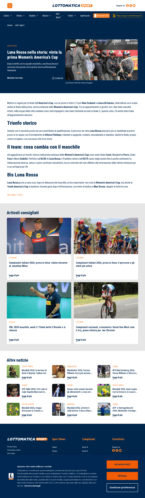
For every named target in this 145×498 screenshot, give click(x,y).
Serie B (85, 451)
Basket (32, 15)
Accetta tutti (122, 464)
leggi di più (14, 275)
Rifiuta (122, 475)
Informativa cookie (13, 450)
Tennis (19, 15)
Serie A (85, 447)
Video (70, 15)
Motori (46, 15)
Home (9, 25)
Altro (20, 195)
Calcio (6, 15)
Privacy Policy (12, 447)
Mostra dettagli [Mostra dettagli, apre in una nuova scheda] (32, 486)
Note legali (11, 453)
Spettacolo (85, 15)
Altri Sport (58, 16)
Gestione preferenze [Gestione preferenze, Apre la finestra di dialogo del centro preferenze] (122, 487)
